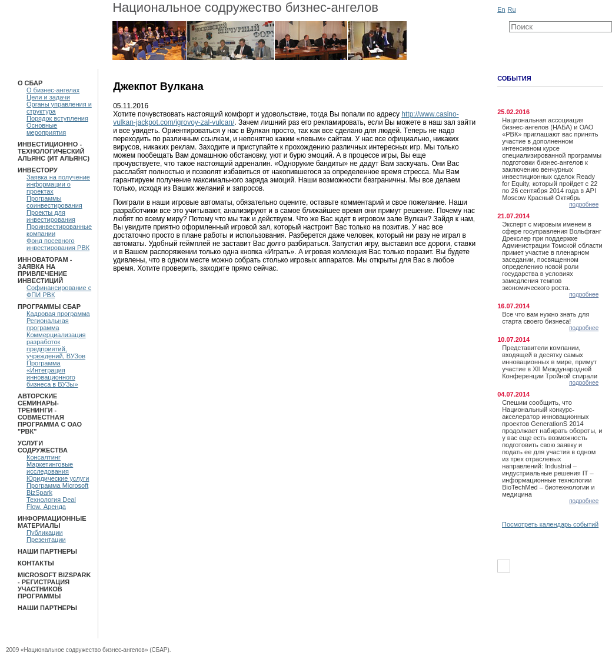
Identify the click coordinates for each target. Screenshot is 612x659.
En (501, 9)
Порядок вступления (57, 118)
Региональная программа (47, 324)
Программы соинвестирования (54, 202)
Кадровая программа (58, 313)
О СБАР (30, 82)
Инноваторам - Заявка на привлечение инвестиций (45, 270)
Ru (512, 9)
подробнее (583, 204)
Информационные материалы (52, 522)
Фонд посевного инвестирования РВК (57, 244)
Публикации (44, 532)
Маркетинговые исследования (49, 468)
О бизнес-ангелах (52, 90)
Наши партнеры (47, 551)
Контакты (36, 563)
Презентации (46, 539)
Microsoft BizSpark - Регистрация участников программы (54, 585)
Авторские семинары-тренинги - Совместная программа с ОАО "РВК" (50, 413)
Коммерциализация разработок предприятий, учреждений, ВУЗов (56, 345)
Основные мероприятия (46, 129)
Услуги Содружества (43, 447)
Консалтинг (43, 457)
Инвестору (38, 170)
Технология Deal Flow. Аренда (51, 503)
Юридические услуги (57, 478)
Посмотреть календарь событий (550, 524)
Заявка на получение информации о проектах (58, 184)
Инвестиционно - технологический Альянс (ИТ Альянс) (53, 151)
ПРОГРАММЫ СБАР (49, 306)
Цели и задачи (48, 97)
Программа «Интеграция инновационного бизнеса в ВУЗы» (52, 374)
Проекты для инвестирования (50, 216)
